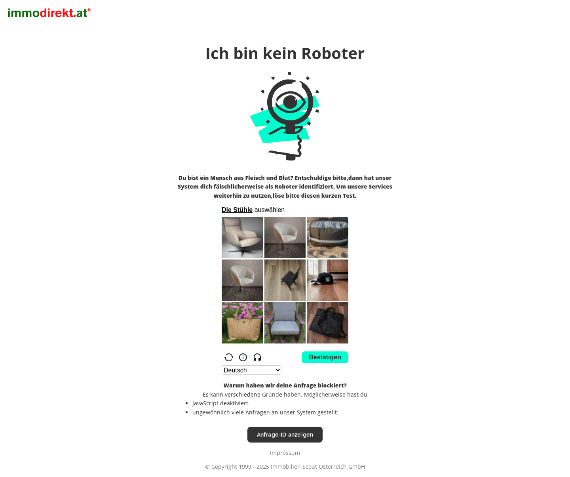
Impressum (285, 452)
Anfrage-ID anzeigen (285, 434)
